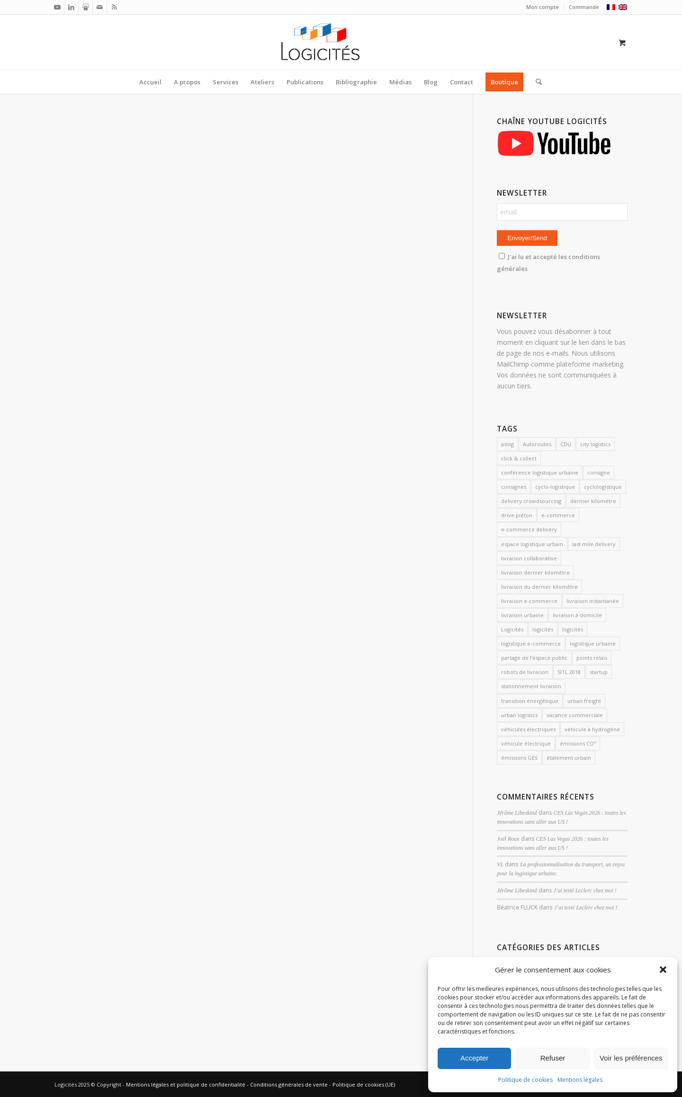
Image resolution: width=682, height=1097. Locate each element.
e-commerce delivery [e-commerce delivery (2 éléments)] (529, 529)
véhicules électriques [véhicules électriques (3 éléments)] (528, 729)
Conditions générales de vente (289, 1084)
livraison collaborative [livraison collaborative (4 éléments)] (529, 558)
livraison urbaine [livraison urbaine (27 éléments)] (522, 615)
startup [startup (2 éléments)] (599, 671)
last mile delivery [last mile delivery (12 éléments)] (594, 544)
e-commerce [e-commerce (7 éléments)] (558, 515)
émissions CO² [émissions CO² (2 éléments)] (578, 743)
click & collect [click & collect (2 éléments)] (519, 458)
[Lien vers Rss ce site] (114, 7)
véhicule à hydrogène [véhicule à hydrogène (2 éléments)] (592, 729)
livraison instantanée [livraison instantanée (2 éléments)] (592, 600)
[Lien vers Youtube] (57, 7)
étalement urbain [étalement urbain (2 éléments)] (569, 757)
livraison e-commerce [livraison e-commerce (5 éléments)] (529, 600)
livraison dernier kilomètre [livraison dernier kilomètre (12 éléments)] (535, 572)
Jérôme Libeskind (517, 812)
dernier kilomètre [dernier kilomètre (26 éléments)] (593, 500)
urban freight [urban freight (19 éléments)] (584, 700)
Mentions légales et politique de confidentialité (185, 1084)
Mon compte (542, 6)
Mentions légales (579, 1080)
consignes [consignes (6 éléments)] (513, 486)
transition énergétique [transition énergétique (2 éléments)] (529, 700)
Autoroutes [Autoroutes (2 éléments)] (537, 444)
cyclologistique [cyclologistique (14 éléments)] (603, 486)
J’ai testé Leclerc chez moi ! (585, 890)
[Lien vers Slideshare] (85, 7)
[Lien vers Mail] (100, 7)
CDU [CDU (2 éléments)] (565, 444)
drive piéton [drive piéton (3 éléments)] (516, 515)
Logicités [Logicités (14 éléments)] (512, 629)
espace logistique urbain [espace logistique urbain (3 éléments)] (532, 544)
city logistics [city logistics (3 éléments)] (595, 444)
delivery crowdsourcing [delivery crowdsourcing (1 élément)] (531, 500)
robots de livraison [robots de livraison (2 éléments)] (524, 671)
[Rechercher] (535, 82)
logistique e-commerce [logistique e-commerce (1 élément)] (531, 643)
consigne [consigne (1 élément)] (598, 472)
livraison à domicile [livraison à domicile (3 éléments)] (577, 615)
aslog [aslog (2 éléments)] (507, 444)
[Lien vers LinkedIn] (71, 7)
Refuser (552, 1058)
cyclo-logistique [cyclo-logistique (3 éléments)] (555, 486)
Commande (584, 6)
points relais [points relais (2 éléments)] (591, 657)
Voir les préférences (631, 1058)
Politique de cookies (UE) (363, 1084)
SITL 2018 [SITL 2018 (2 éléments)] (569, 671)
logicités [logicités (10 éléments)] (542, 629)
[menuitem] (542, 7)
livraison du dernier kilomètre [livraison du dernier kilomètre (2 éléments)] (539, 586)
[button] (663, 969)
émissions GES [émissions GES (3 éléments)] (519, 757)
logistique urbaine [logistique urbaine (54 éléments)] (593, 643)
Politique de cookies (525, 1080)
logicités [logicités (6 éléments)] (572, 629)
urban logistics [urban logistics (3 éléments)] (519, 715)
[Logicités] (341, 42)
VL (500, 864)
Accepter (474, 1058)
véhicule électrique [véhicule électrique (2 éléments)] (526, 743)
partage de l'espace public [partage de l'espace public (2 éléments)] (534, 657)
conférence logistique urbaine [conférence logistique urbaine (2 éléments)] (539, 472)
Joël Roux (508, 839)
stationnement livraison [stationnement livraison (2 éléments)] (531, 686)
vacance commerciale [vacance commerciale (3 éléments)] (575, 715)
